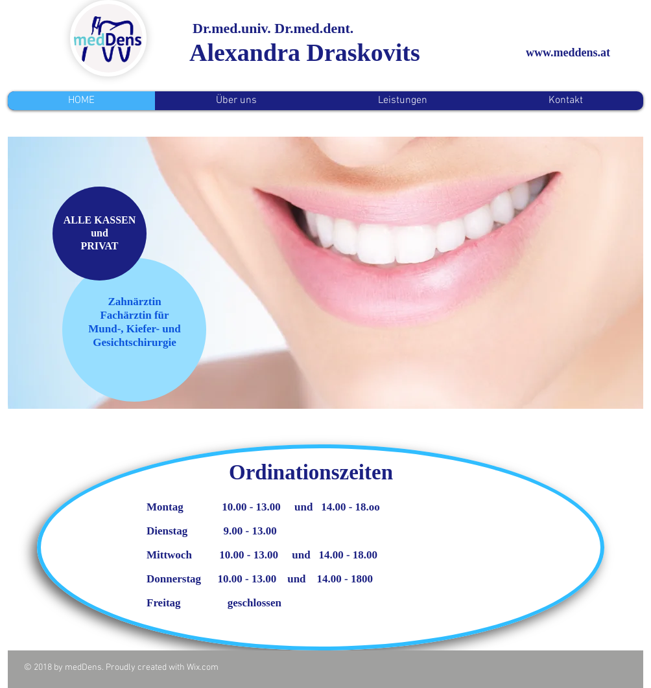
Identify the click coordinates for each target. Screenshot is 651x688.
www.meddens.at (568, 52)
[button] (325, 273)
